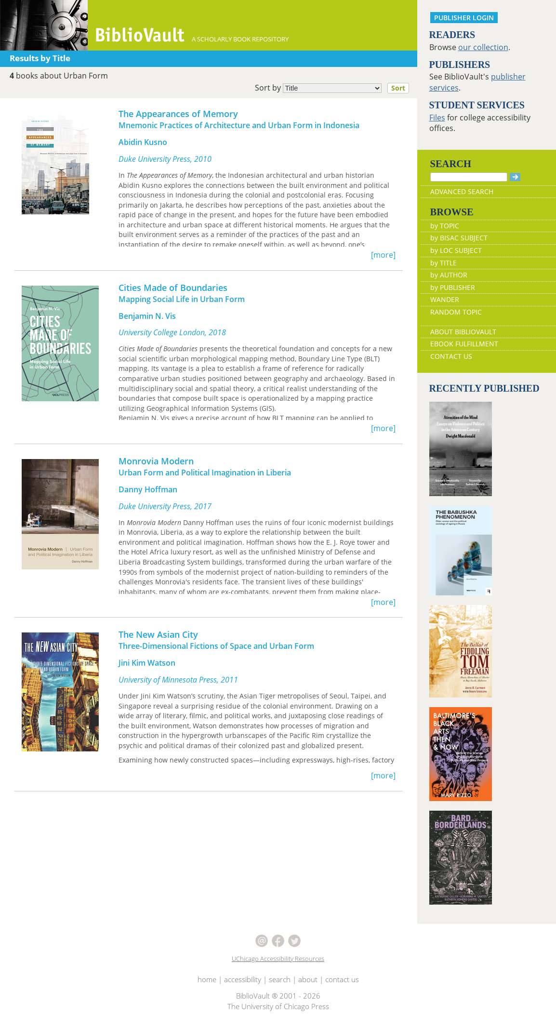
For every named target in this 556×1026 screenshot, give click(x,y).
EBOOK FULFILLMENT (464, 343)
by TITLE (443, 262)
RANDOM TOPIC (456, 311)
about (308, 979)
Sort (398, 87)
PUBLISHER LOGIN (464, 17)
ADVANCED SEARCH (461, 191)
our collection (483, 47)
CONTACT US (451, 356)
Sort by (335, 88)
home (207, 979)
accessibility (242, 979)
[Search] (468, 177)
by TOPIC (444, 225)
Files (437, 117)
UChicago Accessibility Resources (278, 958)
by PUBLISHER (452, 287)
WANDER (444, 299)
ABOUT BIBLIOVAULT (463, 331)
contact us (342, 979)
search (280, 979)
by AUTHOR (448, 274)
